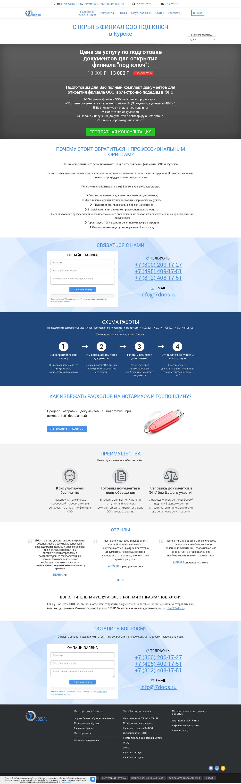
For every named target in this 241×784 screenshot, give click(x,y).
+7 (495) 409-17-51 (93, 3)
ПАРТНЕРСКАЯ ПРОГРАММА (114, 778)
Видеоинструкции (83, 728)
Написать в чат (144, 3)
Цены (123, 12)
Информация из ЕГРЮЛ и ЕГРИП (140, 718)
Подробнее (66, 781)
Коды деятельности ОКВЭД (138, 728)
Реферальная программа (185, 725)
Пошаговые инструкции (87, 723)
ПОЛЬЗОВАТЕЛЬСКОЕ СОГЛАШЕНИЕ (184, 778)
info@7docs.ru (172, 3)
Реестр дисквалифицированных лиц (142, 737)
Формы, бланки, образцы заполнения (94, 718)
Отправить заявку (67, 429)
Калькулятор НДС (132, 752)
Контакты (174, 12)
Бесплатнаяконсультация (87, 13)
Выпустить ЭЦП (180, 730)
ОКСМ (126, 747)
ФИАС (126, 742)
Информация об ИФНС (135, 732)
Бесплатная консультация (121, 132)
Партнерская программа (185, 720)
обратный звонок (96, 327)
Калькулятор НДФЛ (133, 757)
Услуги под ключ (141, 12)
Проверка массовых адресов (138, 723)
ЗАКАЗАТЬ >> (175, 608)
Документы (108, 12)
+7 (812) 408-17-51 (114, 3)
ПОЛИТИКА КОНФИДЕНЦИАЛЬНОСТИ (147, 778)
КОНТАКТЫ (210, 778)
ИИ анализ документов (86, 740)
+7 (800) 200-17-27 (72, 3)
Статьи (159, 12)
